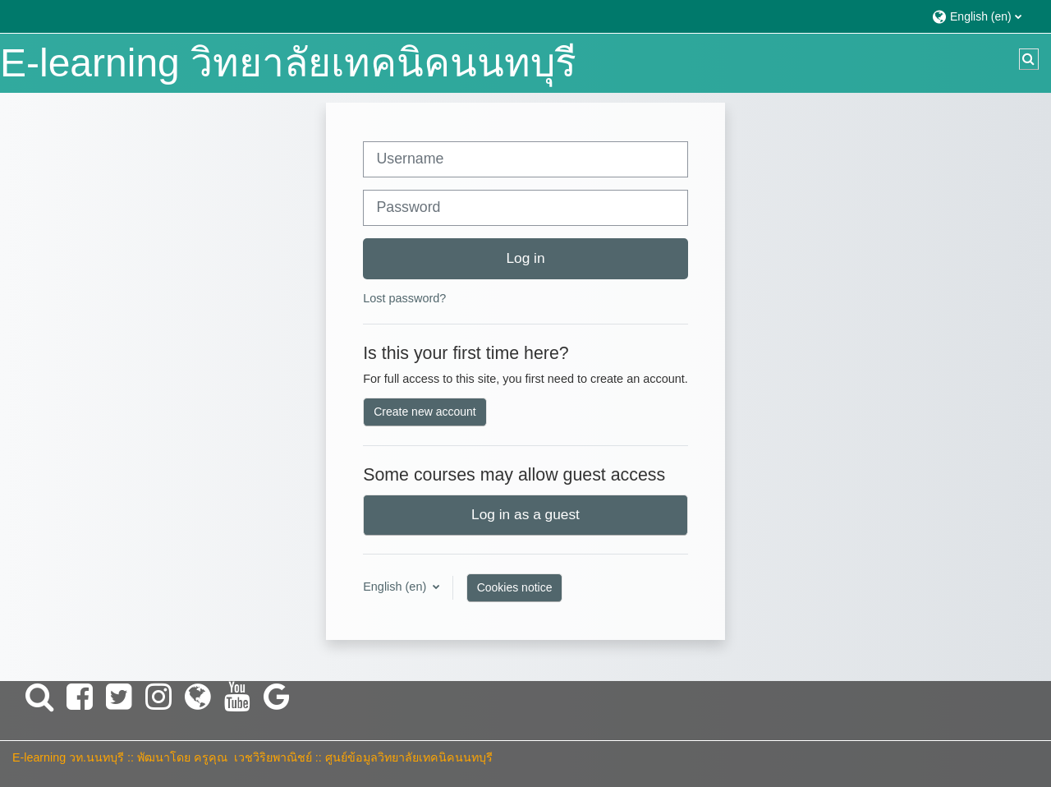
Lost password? (404, 298)
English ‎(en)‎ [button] (396, 586)
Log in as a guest (525, 514)
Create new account (425, 411)
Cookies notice (515, 587)
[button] (983, 16)
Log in (525, 258)
